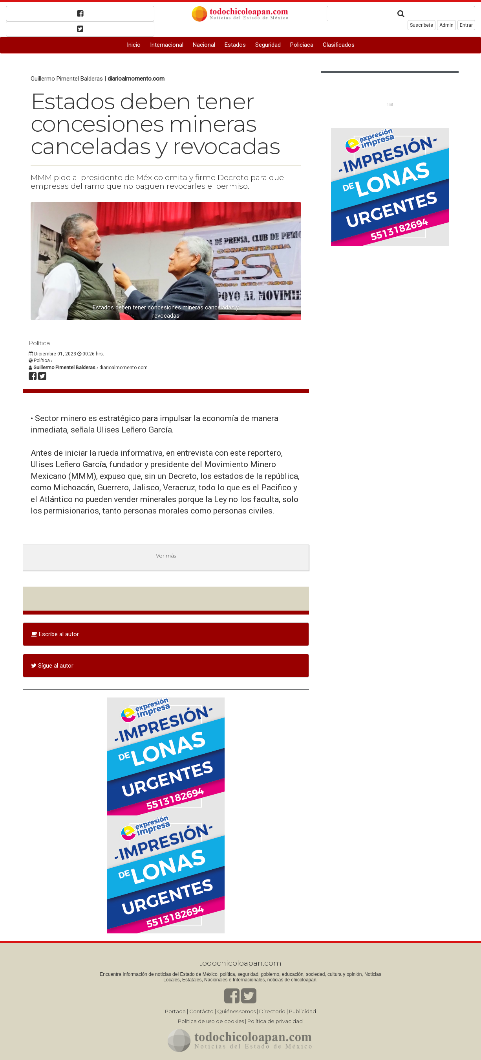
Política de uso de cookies (211, 1021)
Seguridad (268, 44)
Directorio (272, 1011)
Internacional (166, 44)
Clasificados (339, 44)
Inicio (134, 44)
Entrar (466, 25)
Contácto (201, 1011)
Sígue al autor (52, 665)
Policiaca (301, 44)
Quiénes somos (236, 1011)
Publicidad (302, 1011)
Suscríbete (421, 25)
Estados (235, 44)
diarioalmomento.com (136, 78)
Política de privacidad (275, 1021)
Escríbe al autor (55, 634)
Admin (446, 25)
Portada (175, 1011)
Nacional (204, 44)
